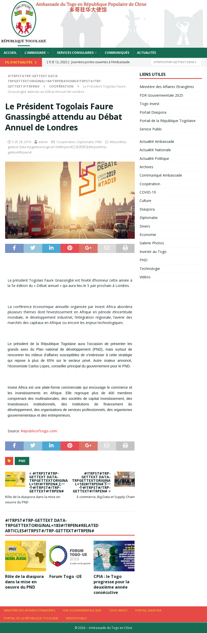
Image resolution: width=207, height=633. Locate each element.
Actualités (146, 52)
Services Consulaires (75, 52)
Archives (146, 166)
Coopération (66, 142)
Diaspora (147, 209)
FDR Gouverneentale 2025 (161, 95)
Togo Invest (149, 103)
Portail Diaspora (153, 112)
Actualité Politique (154, 158)
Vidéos (145, 277)
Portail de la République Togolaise (168, 120)
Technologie (150, 268)
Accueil (10, 52)
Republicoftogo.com (39, 431)
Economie (148, 234)
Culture (145, 200)
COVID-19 (148, 192)
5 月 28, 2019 (21, 142)
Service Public (151, 129)
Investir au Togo (153, 251)
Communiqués (117, 52)
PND (98, 142)
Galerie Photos (152, 243)
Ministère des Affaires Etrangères (167, 86)
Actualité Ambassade (157, 141)
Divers (145, 226)
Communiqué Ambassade (161, 175)
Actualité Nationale (155, 149)
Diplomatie (85, 142)
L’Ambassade (35, 52)
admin (43, 142)
